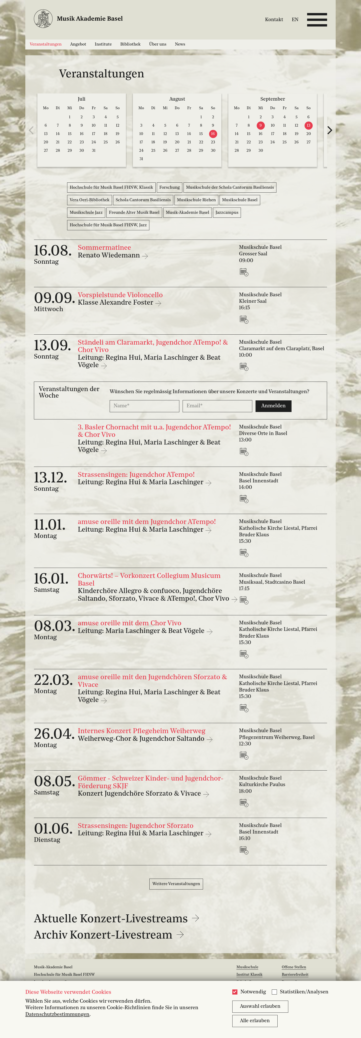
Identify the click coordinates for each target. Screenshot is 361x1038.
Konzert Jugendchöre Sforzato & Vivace (140, 794)
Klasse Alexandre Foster (116, 303)
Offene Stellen (294, 967)
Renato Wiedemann (109, 255)
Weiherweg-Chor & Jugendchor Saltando (142, 739)
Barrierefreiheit (295, 975)
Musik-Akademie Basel (187, 213)
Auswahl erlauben (260, 1006)
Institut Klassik (249, 975)
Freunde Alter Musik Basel (134, 213)
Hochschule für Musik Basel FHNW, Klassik (111, 187)
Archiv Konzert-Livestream (109, 935)
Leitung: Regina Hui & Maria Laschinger (141, 482)
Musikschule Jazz (86, 213)
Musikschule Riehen (196, 200)
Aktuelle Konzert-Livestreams (117, 919)
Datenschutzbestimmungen (57, 1014)
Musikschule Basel (240, 200)
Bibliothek (130, 44)
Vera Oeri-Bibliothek (89, 200)
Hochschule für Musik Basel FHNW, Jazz (108, 225)
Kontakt (274, 19)
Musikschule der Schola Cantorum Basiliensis (230, 187)
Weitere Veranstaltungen (176, 884)
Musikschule (247, 967)
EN (295, 19)
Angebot (78, 44)
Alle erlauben (255, 1020)
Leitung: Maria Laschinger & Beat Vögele (142, 631)
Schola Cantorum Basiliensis (143, 200)
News (180, 44)
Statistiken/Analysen (304, 992)
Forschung (169, 187)
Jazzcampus (227, 213)
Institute (103, 44)
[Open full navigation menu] (317, 20)
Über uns (157, 44)
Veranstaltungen (46, 44)
